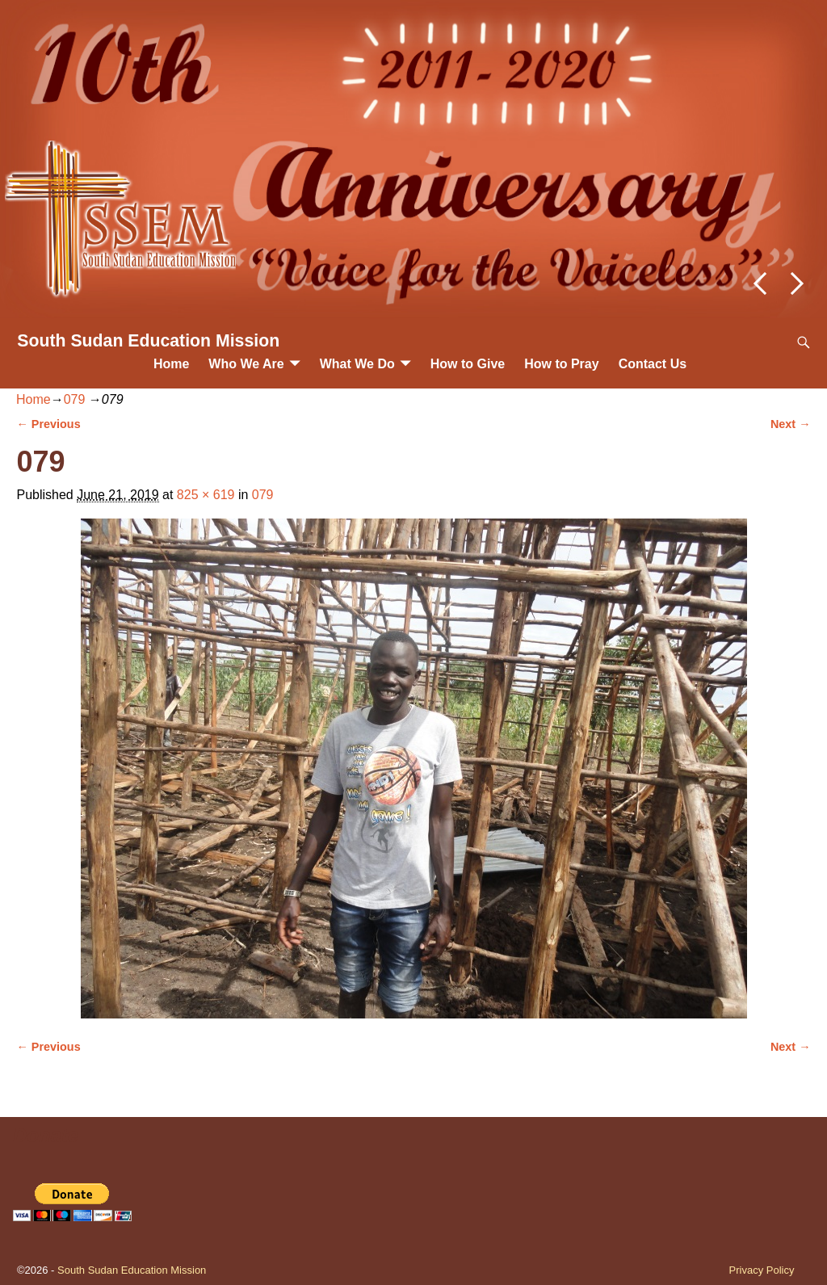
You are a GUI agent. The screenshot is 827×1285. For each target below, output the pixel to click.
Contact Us (652, 364)
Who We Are (245, 364)
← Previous (48, 424)
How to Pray (561, 364)
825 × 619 (206, 495)
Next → (790, 424)
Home (171, 364)
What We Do (357, 364)
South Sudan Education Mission (148, 341)
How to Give (467, 364)
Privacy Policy (762, 1270)
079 (75, 399)
